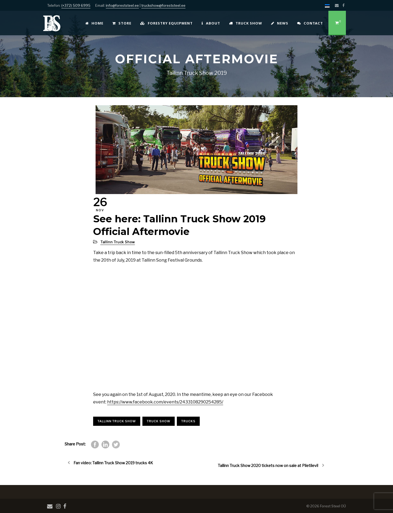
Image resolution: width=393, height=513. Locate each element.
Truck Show (245, 23)
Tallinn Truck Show (117, 242)
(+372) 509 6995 (75, 5)
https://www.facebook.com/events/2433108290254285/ (165, 402)
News (279, 23)
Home (94, 23)
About (211, 23)
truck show (158, 421)
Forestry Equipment (166, 23)
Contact (310, 23)
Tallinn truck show (116, 421)
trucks (188, 421)
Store (121, 23)
